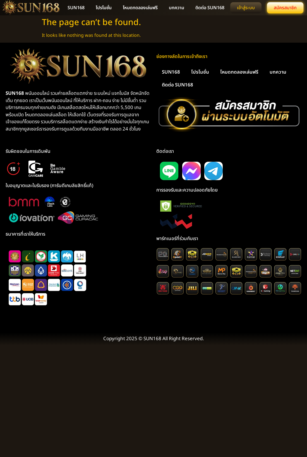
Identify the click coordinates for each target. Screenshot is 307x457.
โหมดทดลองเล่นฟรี (140, 7)
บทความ (176, 7)
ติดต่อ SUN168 (209, 7)
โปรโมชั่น (104, 7)
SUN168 (76, 7)
